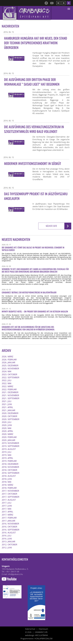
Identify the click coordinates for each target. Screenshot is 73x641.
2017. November (10, 490)
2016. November (10, 523)
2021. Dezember (10, 392)
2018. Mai (6, 481)
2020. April (7, 431)
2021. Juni (7, 404)
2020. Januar (8, 440)
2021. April (7, 407)
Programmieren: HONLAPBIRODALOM (36, 638)
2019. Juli (6, 452)
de (68, 3)
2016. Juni (7, 538)
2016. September (10, 529)
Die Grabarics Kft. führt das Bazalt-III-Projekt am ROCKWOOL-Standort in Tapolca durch (33, 248)
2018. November (10, 466)
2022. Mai (6, 383)
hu (58, 3)
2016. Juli (6, 535)
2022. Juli (6, 380)
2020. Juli (6, 422)
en (63, 3)
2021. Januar (8, 410)
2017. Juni (7, 505)
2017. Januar (8, 520)
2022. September (10, 377)
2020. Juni (7, 425)
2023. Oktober (9, 374)
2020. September (10, 419)
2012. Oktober (9, 544)
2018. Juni (7, 478)
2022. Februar (9, 389)
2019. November (10, 443)
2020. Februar (9, 437)
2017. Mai (6, 508)
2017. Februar (9, 517)
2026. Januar (8, 362)
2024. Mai (6, 371)
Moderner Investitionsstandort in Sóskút (32, 163)
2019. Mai (6, 454)
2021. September (10, 398)
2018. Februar (9, 487)
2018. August (9, 475)
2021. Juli (6, 401)
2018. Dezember (10, 463)
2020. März (7, 434)
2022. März (7, 386)
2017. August (9, 499)
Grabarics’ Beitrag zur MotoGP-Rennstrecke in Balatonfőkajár (29, 292)
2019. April (7, 457)
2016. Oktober (9, 526)
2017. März (7, 514)
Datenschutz (30, 629)
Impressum (43, 629)
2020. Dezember (10, 413)
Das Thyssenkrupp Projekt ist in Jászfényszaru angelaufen (36, 196)
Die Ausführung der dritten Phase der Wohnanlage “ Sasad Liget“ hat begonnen (31, 82)
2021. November (10, 395)
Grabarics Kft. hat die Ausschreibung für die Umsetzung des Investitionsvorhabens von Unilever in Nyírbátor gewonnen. (28, 328)
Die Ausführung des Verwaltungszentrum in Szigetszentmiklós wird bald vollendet (34, 129)
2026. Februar (9, 359)
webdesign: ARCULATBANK (36, 635)
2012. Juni (7, 547)
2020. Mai (6, 428)
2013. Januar (8, 541)
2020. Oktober (9, 416)
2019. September (10, 446)
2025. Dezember (10, 365)
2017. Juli (6, 502)
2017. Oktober (9, 493)
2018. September (10, 472)
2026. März (7, 356)
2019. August (9, 449)
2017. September (10, 496)
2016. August (9, 532)
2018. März (7, 484)
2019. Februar (9, 460)
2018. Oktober (9, 469)
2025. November (10, 368)
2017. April (7, 511)
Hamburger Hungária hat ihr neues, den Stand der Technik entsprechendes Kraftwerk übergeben (35, 43)
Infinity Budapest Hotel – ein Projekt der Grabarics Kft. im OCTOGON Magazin (35, 311)
